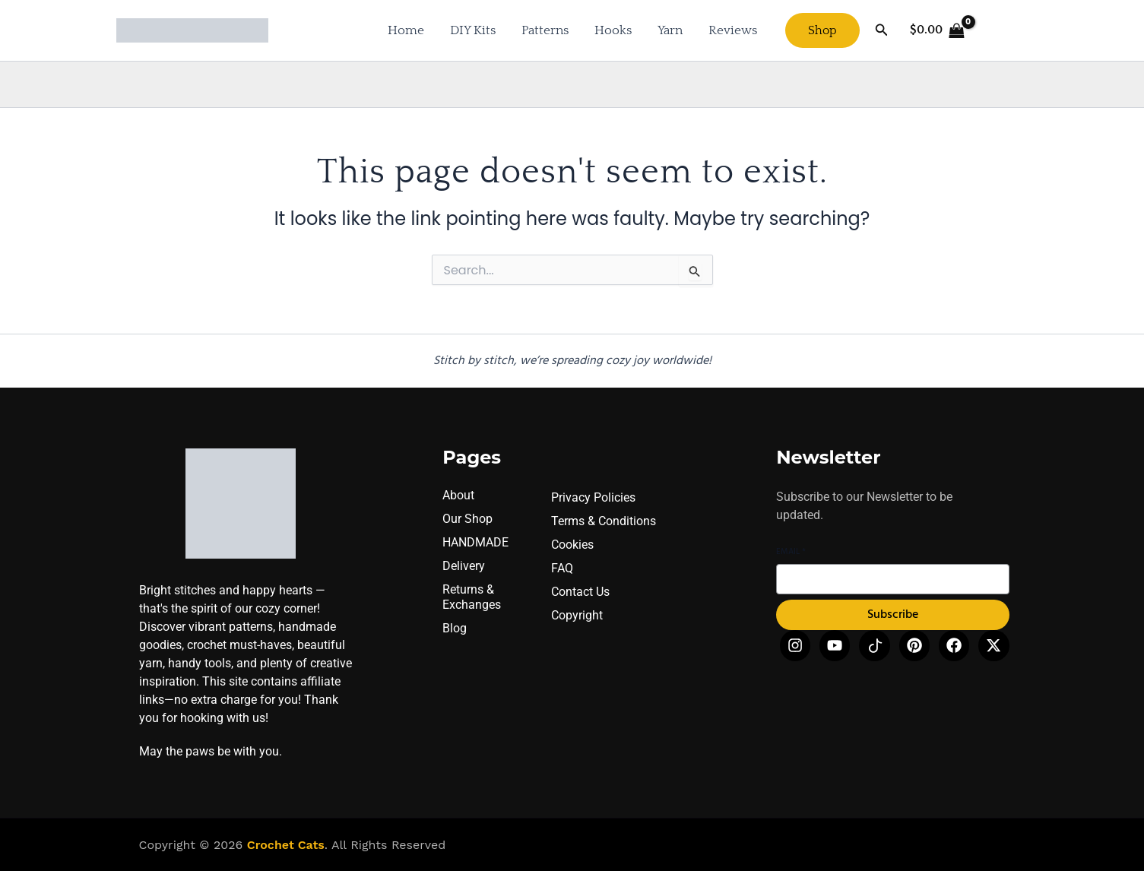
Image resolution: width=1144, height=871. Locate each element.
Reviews (732, 30)
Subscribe (892, 617)
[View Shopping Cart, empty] (937, 30)
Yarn (670, 30)
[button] (822, 30)
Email (791, 553)
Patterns (545, 30)
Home (406, 30)
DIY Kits (473, 30)
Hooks (613, 30)
